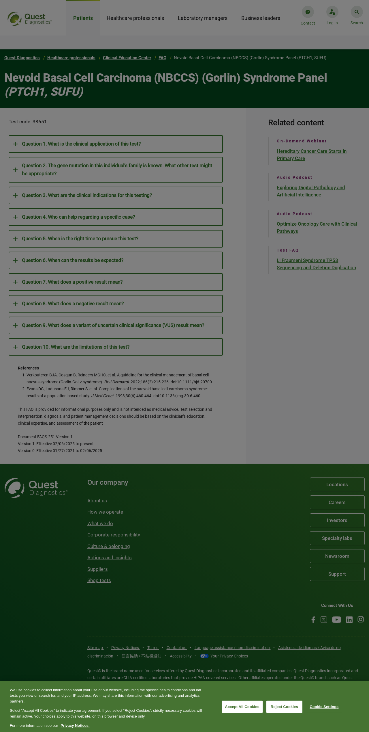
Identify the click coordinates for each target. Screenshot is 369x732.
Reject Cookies (284, 707)
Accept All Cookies (242, 707)
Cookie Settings (324, 707)
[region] (184, 706)
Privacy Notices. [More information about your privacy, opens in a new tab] (75, 725)
